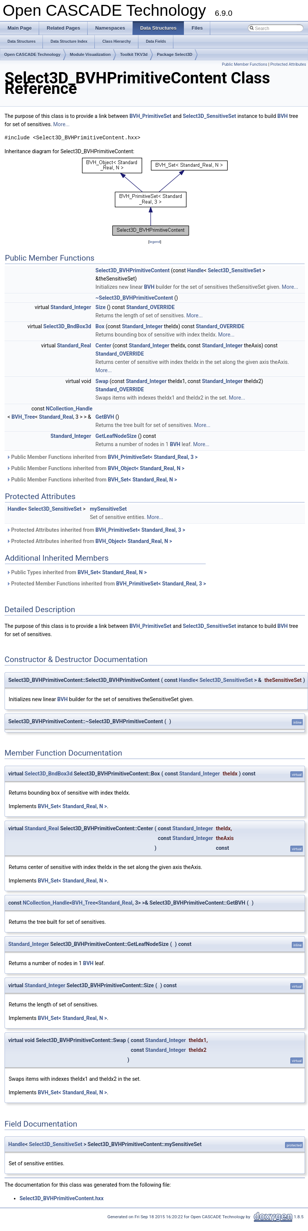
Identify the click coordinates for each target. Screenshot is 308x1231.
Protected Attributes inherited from (95, 530)
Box (100, 326)
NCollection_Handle (69, 409)
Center (103, 345)
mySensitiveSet (108, 509)
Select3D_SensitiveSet (209, 116)
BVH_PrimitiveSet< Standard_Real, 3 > (153, 457)
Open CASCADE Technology (32, 54)
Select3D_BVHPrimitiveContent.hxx (61, 1198)
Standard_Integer (70, 307)
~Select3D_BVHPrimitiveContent (134, 298)
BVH (282, 116)
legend (154, 242)
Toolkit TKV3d (133, 54)
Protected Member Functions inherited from (106, 584)
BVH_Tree (23, 417)
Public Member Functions (244, 64)
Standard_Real (74, 345)
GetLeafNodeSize (116, 436)
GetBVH (105, 417)
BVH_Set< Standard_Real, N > (142, 480)
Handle (195, 270)
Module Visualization (90, 54)
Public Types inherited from (76, 572)
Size (101, 307)
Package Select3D (174, 54)
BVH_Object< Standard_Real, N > (146, 468)
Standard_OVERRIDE (150, 307)
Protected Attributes (288, 64)
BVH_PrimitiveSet (150, 116)
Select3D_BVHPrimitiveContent (133, 270)
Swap (102, 381)
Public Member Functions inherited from (101, 457)
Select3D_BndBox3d (67, 326)
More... (61, 124)
